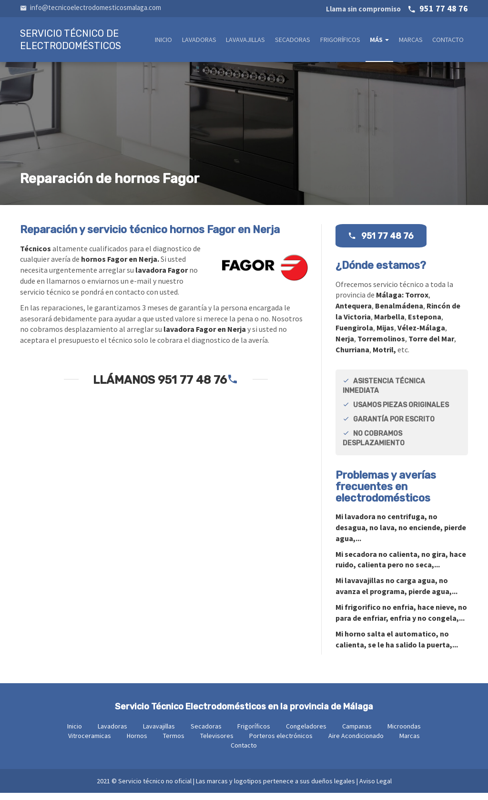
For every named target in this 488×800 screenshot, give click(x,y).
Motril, (384, 356)
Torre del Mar (431, 345)
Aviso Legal (375, 788)
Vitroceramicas (89, 742)
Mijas (385, 334)
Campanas (357, 733)
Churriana (352, 356)
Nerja (345, 345)
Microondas (404, 733)
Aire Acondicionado (356, 742)
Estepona (424, 323)
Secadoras (296, 41)
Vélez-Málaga (421, 334)
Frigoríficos (343, 41)
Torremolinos (381, 345)
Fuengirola (354, 334)
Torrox (416, 302)
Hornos (137, 742)
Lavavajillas (250, 41)
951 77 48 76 (397, 8)
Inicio (171, 41)
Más (381, 41)
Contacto (448, 41)
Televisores (217, 742)
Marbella (389, 323)
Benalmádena (399, 313)
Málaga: (390, 302)
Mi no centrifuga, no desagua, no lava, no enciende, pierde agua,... (401, 534)
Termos (173, 742)
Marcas (412, 41)
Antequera (354, 313)
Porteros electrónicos (281, 742)
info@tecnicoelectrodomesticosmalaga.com (90, 7)
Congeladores (306, 733)
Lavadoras (205, 41)
